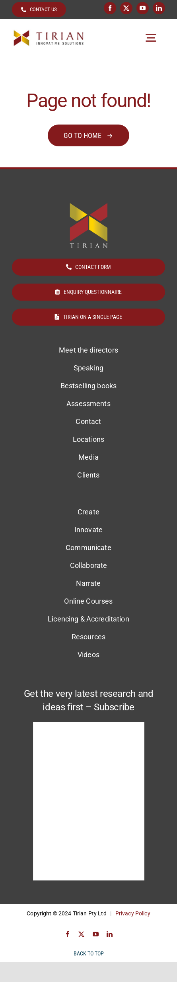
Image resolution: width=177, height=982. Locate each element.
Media (88, 457)
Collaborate (88, 565)
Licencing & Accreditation (88, 619)
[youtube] (142, 8)
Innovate (88, 530)
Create (88, 512)
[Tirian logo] (49, 33)
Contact (88, 421)
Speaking (88, 368)
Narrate (88, 583)
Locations (88, 439)
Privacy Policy (132, 913)
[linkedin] (159, 8)
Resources (88, 637)
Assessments (88, 403)
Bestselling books (88, 386)
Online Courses (88, 601)
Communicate (88, 547)
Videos (88, 654)
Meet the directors (88, 350)
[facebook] (110, 8)
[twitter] (126, 8)
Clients (88, 475)
